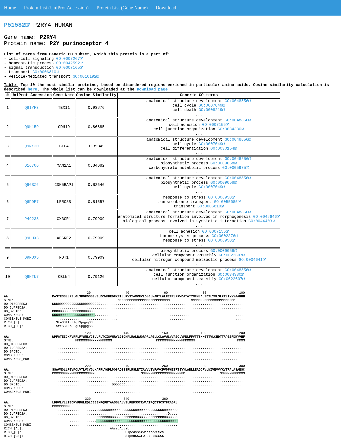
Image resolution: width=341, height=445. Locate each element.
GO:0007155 (215, 125)
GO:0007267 (69, 59)
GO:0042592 (69, 63)
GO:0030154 (224, 148)
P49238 (31, 219)
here (32, 89)
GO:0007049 (212, 105)
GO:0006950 (221, 197)
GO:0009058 (224, 163)
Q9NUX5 (31, 257)
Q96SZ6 (31, 185)
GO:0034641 (252, 260)
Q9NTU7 (31, 277)
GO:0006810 (45, 72)
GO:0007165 (69, 68)
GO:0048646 (266, 217)
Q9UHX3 (31, 238)
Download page (152, 89)
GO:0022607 (232, 255)
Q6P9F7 (31, 202)
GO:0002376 (225, 236)
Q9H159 (31, 127)
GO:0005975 (235, 168)
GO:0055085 (227, 202)
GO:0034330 (230, 129)
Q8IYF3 (31, 108)
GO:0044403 (261, 221)
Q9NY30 (31, 146)
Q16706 (31, 165)
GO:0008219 (212, 110)
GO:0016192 (86, 76)
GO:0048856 (238, 101)
